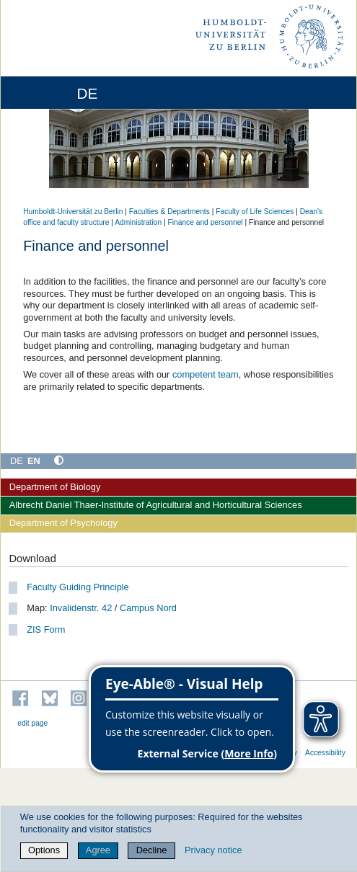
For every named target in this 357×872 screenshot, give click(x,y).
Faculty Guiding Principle (78, 587)
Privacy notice (213, 850)
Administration (138, 222)
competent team (205, 374)
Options (44, 850)
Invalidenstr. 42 (80, 607)
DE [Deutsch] (16, 460)
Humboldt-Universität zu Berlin (73, 211)
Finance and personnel (204, 222)
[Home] (52, 92)
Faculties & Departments (169, 211)
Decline (151, 850)
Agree (98, 850)
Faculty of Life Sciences (255, 211)
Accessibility (325, 753)
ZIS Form (46, 629)
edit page (32, 723)
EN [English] (33, 460)
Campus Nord (148, 607)
